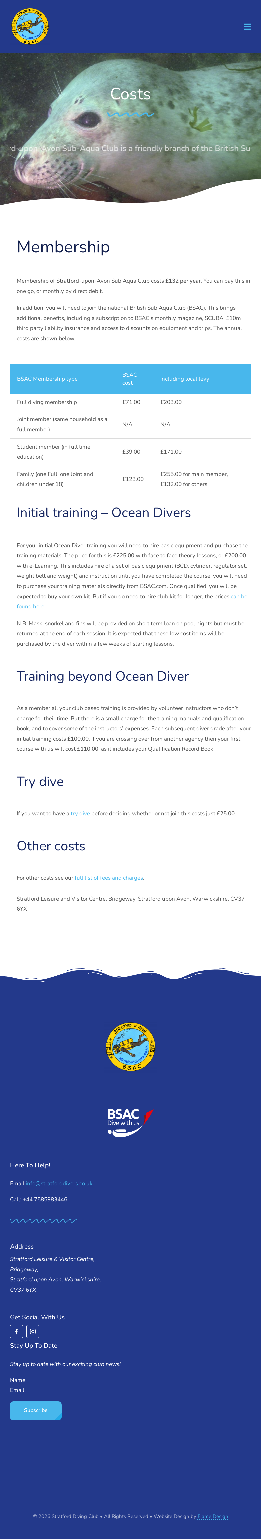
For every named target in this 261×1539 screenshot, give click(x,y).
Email (17, 1390)
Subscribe (36, 1410)
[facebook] (16, 1331)
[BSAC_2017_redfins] (130, 1111)
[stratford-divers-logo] (30, 10)
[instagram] (32, 1331)
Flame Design (213, 1516)
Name (17, 1380)
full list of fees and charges (109, 878)
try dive (81, 813)
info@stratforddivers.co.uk (59, 1183)
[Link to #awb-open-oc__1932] (247, 27)
